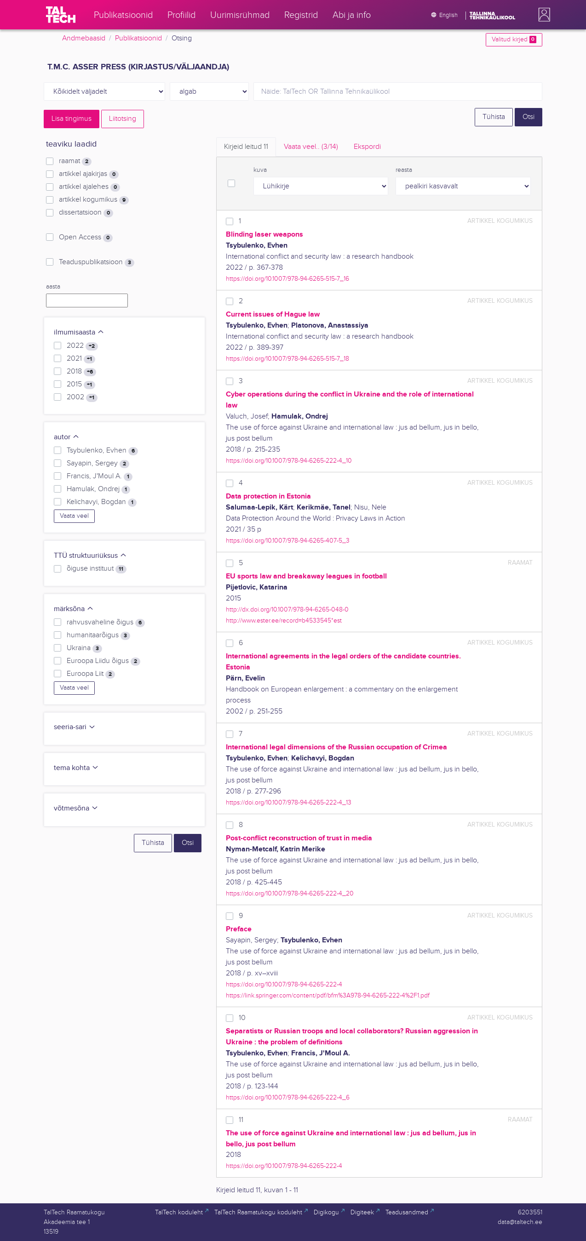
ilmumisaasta (79, 332)
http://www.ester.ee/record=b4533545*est (284, 620)
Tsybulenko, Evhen (102, 450)
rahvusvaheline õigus (106, 622)
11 (241, 1120)
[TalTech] (60, 14)
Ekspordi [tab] (367, 146)
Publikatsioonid (138, 38)
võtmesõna (76, 808)
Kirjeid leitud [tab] (246, 146)
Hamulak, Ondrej (98, 489)
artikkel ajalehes (89, 187)
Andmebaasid (83, 38)
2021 (81, 358)
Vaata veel (74, 516)
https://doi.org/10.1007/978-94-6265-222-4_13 (288, 802)
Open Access (86, 237)
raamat (75, 161)
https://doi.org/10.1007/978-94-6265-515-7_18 (287, 359)
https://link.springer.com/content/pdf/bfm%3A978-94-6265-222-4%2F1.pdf (328, 995)
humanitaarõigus (98, 635)
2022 (82, 346)
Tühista (494, 117)
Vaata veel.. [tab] (311, 146)
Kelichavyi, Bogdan (102, 502)
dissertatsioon (86, 212)
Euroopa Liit (91, 674)
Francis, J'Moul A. (99, 476)
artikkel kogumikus (94, 199)
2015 (81, 384)
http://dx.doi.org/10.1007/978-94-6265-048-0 (287, 609)
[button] (542, 14)
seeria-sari (75, 727)
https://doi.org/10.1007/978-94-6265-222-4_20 (290, 893)
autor (67, 437)
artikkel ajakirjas (89, 174)
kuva (260, 170)
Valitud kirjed (514, 39)
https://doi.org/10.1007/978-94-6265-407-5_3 (288, 540)
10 (242, 1018)
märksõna (74, 609)
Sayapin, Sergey (98, 463)
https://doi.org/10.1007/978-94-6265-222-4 (284, 984)
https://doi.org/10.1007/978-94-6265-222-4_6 (288, 1097)
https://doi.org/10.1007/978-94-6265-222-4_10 (289, 461)
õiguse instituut (96, 568)
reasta (404, 170)
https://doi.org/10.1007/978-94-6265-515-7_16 (287, 279)
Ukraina (84, 648)
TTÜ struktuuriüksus (90, 555)
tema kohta (76, 768)
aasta (53, 286)
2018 (81, 371)
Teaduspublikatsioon (96, 262)
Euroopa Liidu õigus (103, 661)
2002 (82, 397)
